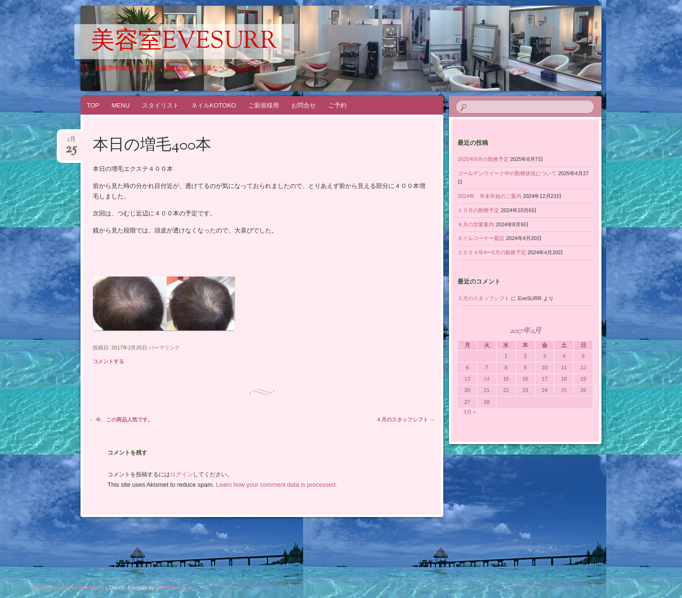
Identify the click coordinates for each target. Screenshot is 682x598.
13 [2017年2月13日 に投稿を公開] (467, 379)
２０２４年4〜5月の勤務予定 (492, 252)
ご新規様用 (263, 105)
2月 (71, 142)
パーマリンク (164, 347)
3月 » (470, 412)
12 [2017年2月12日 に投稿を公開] (583, 367)
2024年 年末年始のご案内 (489, 196)
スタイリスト (160, 105)
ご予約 (337, 105)
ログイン (181, 474)
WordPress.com (173, 587)
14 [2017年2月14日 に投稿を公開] (486, 379)
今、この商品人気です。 (121, 419)
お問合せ (303, 105)
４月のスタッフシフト (405, 419)
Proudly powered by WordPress (67, 587)
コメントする (108, 361)
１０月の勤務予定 (478, 210)
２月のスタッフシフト (484, 298)
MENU (121, 105)
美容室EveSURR (184, 42)
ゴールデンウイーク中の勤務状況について (507, 173)
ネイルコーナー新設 (481, 238)
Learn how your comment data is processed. (276, 484)
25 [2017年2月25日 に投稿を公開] (564, 390)
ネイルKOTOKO (213, 105)
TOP (93, 105)
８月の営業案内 (476, 224)
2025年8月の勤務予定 (483, 159)
